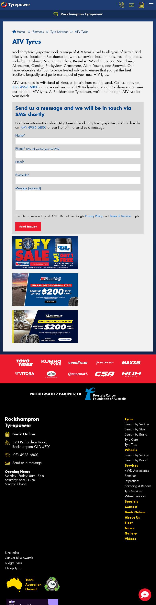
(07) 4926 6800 (25, 87)
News (129, 489)
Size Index (12, 514)
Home (18, 32)
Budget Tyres (13, 524)
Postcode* (22, 175)
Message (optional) (28, 188)
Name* (20, 135)
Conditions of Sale (52, 598)
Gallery (131, 495)
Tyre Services (133, 453)
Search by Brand (136, 396)
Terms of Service (120, 216)
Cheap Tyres (13, 529)
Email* (20, 162)
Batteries (130, 437)
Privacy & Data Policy (28, 598)
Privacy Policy (94, 216)
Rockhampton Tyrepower (78, 14)
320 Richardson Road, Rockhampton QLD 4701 (31, 406)
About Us (132, 479)
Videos (130, 500)
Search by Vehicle (137, 386)
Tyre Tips (131, 406)
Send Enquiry (28, 226)
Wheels (131, 411)
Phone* (37, 149)
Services (131, 427)
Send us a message (27, 424)
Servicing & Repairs (138, 447)
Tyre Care (131, 401)
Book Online (135, 473)
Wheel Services (135, 458)
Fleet (129, 484)
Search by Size (135, 391)
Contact (131, 468)
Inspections (132, 442)
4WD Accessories (137, 432)
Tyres (129, 380)
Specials (131, 463)
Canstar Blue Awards (19, 519)
